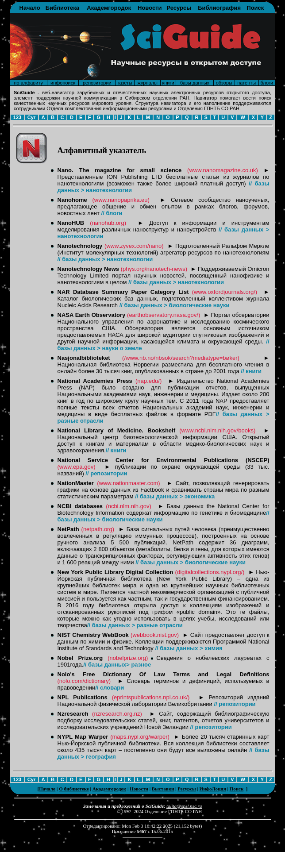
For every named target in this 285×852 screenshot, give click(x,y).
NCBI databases (80, 506)
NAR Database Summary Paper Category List (125, 292)
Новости (150, 7)
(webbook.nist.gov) (155, 635)
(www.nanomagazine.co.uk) (222, 170)
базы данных (194, 82)
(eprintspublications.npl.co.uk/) (151, 697)
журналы (147, 82)
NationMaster (76, 483)
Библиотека (62, 7)
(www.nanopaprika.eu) (120, 200)
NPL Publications (83, 697)
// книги (251, 371)
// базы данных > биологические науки (174, 305)
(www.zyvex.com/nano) (134, 246)
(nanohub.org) (108, 223)
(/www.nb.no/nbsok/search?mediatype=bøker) (180, 358)
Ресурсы (178, 7)
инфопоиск (62, 82)
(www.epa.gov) (77, 466)
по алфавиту (28, 82)
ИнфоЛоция (213, 788)
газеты (125, 82)
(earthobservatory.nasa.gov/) (163, 315)
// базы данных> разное (117, 664)
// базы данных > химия (188, 648)
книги (168, 82)
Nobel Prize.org (80, 658)
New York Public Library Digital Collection (115, 572)
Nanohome (72, 200)
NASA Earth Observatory (92, 315)
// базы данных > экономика (175, 496)
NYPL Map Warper (83, 736)
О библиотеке (74, 788)
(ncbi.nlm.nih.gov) (128, 506)
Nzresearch (73, 713)
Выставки (163, 788)
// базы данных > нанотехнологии (105, 259)
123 (17, 117)
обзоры (224, 82)
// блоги (112, 213)
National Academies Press (95, 381)
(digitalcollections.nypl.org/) (210, 572)
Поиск (255, 7)
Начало (29, 7)
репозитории (97, 82)
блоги (267, 82)
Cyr (31, 117)
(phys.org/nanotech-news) (154, 269)
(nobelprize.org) (128, 658)
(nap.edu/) (148, 381)
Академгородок (109, 7)
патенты (246, 82)
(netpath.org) (97, 529)
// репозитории (106, 473)
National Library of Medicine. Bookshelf (117, 430)
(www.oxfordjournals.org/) (224, 292)
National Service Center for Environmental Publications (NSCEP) (164, 460)
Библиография (219, 7)
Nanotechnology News (88, 269)
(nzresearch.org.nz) (117, 713)
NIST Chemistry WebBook (93, 635)
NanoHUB (71, 223)
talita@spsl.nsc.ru (184, 806)
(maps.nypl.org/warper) (139, 736)
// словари (109, 687)
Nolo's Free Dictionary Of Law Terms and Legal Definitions (164, 674)
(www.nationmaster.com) (128, 483)
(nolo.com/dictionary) (84, 681)
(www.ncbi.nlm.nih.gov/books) (217, 430)
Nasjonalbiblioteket (84, 358)
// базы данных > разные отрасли (135, 625)
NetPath (68, 529)
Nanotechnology (80, 246)
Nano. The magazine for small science (120, 170)
